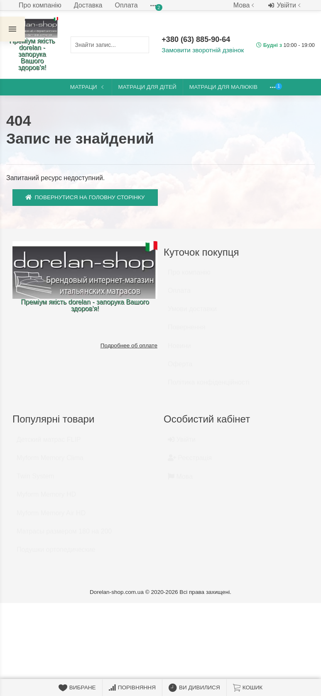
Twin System (35, 480)
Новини (179, 349)
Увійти (285, 5)
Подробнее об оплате (128, 345)
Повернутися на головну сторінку (85, 197)
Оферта (180, 367)
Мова (244, 5)
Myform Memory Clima (50, 461)
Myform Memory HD (46, 498)
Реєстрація (190, 461)
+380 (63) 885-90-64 (197, 39)
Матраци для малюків (223, 87)
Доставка (88, 5)
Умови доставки (192, 312)
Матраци (87, 87)
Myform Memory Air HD (51, 516)
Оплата (126, 5)
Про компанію (40, 5)
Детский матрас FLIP (49, 443)
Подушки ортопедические (56, 553)
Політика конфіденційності (209, 386)
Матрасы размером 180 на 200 (64, 535)
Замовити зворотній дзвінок (201, 50)
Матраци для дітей (147, 87)
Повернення (187, 331)
